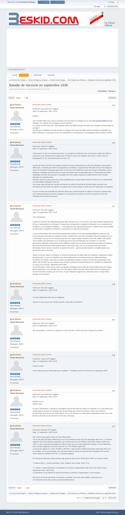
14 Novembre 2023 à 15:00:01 (42, 354)
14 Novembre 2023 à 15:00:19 (42, 425)
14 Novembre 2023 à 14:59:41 (42, 283)
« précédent (102, 91)
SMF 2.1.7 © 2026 (11, 512)
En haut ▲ (115, 512)
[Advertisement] (62, 48)
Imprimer (112, 98)
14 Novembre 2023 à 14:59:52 (42, 319)
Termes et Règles (105, 512)
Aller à (79, 498)
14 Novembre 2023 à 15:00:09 (42, 390)
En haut (12, 488)
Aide (97, 512)
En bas (11, 98)
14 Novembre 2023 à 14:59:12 (42, 206)
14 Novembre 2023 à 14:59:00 (42, 142)
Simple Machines (23, 512)
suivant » (112, 91)
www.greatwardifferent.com (102, 121)
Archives (16, 105)
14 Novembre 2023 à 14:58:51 (42, 104)
